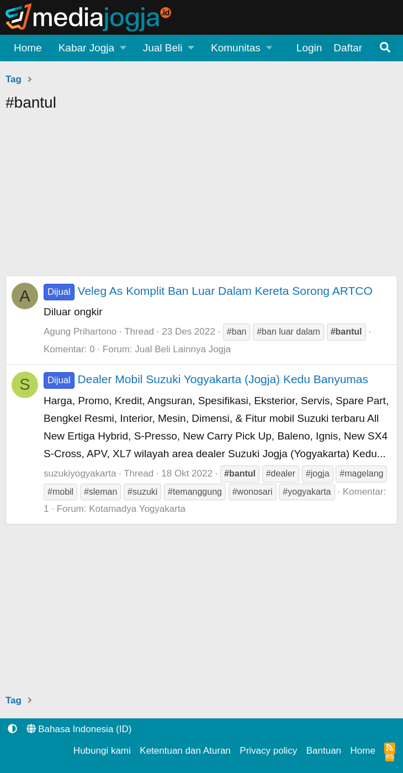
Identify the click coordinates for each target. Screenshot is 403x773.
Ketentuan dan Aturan (185, 750)
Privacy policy (268, 750)
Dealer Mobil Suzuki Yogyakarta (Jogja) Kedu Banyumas (206, 379)
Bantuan (323, 750)
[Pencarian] (385, 48)
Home (28, 48)
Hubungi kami (102, 750)
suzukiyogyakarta (80, 473)
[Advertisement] (201, 198)
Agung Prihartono (80, 331)
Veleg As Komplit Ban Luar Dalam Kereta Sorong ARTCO (208, 290)
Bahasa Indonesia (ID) (79, 729)
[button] (92, 48)
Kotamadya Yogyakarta (137, 509)
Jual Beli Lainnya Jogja (183, 349)
